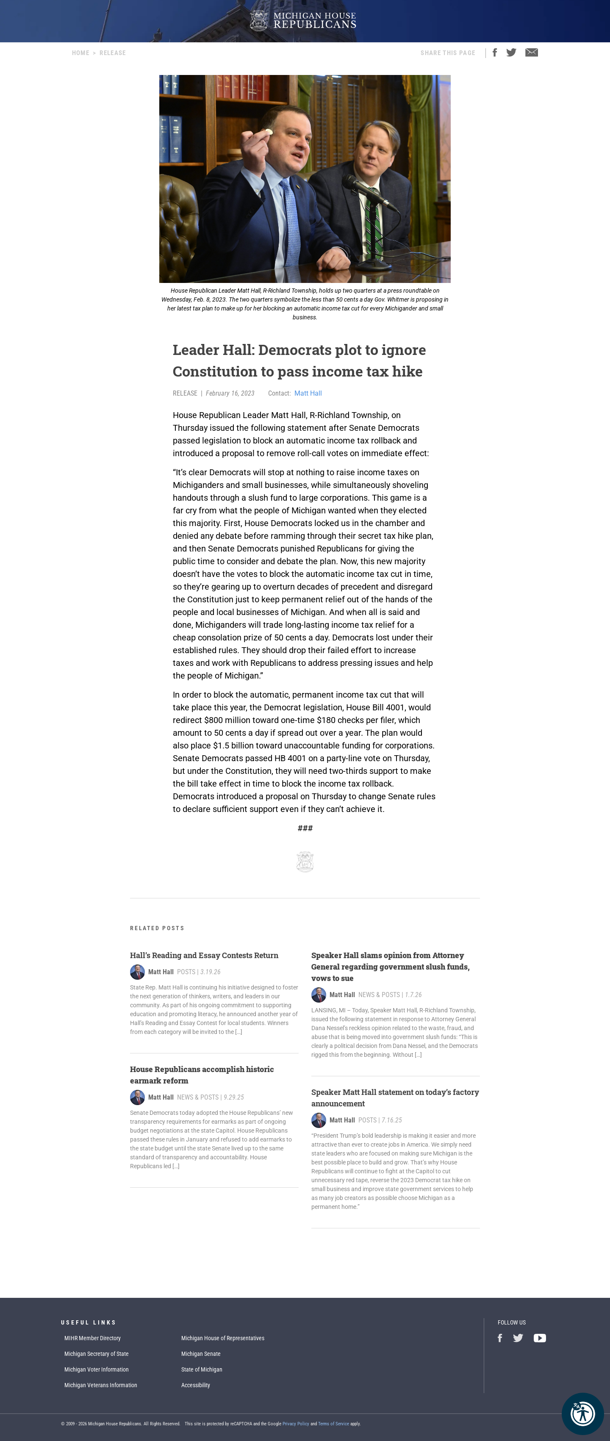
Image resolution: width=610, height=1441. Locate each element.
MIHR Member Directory (92, 1338)
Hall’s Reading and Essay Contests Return (204, 955)
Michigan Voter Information (96, 1369)
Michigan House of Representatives (222, 1338)
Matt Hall (308, 393)
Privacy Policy (296, 1424)
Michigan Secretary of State (96, 1353)
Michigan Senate (201, 1353)
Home (80, 53)
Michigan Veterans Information (100, 1385)
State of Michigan (201, 1369)
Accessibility (195, 1385)
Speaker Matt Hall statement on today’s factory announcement (395, 1097)
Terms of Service (333, 1424)
